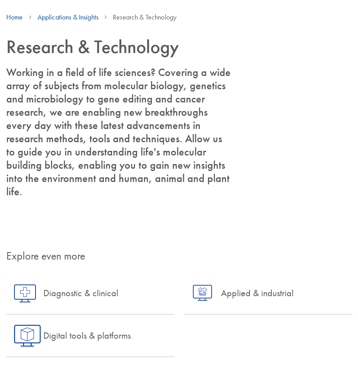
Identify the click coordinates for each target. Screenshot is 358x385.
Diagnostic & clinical (80, 292)
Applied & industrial (257, 292)
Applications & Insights (67, 17)
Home (14, 17)
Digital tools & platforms (87, 335)
